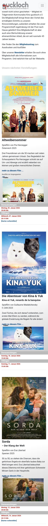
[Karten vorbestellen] (9, 221)
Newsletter (19, 52)
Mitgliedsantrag (26, 44)
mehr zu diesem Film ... (12, 170)
